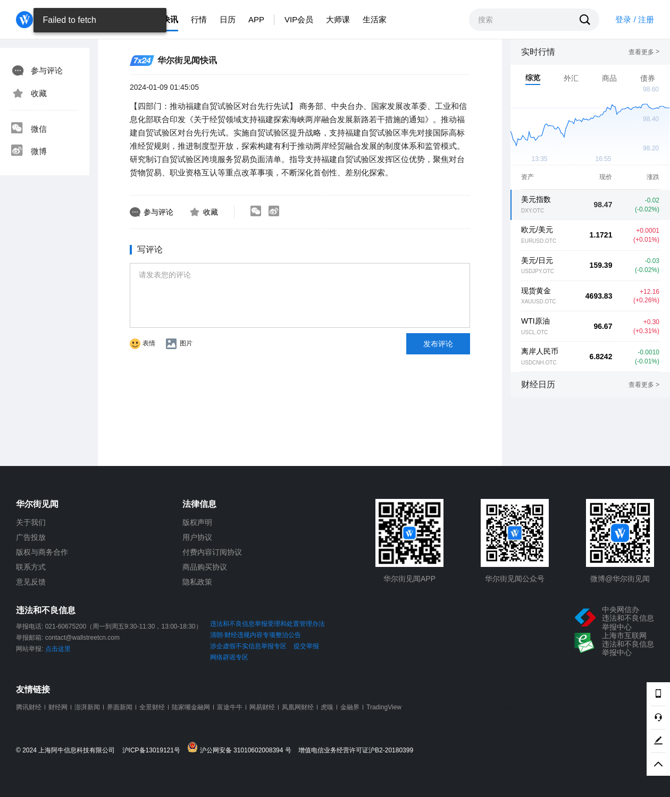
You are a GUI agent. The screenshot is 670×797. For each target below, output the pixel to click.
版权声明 (197, 522)
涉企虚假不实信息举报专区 (248, 646)
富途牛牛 (229, 707)
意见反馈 (31, 582)
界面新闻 (119, 707)
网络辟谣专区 (229, 657)
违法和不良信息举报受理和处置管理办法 (267, 624)
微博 (28, 151)
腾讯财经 (28, 707)
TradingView (383, 707)
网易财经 (262, 707)
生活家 (375, 19)
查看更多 (644, 52)
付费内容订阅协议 (212, 552)
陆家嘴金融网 (191, 707)
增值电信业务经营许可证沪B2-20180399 (355, 750)
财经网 (58, 707)
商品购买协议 (204, 567)
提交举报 (306, 646)
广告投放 (31, 537)
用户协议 (197, 537)
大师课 (338, 19)
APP (256, 19)
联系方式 (31, 567)
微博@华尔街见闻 (620, 578)
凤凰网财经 (298, 707)
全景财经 (152, 707)
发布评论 (438, 344)
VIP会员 (298, 19)
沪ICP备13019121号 (154, 750)
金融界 (349, 707)
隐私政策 (197, 582)
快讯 (170, 19)
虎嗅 (327, 707)
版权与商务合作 (42, 552)
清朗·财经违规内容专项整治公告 (255, 635)
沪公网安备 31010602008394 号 (241, 748)
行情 (199, 19)
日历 (228, 19)
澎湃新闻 (87, 707)
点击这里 (58, 648)
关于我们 (31, 522)
